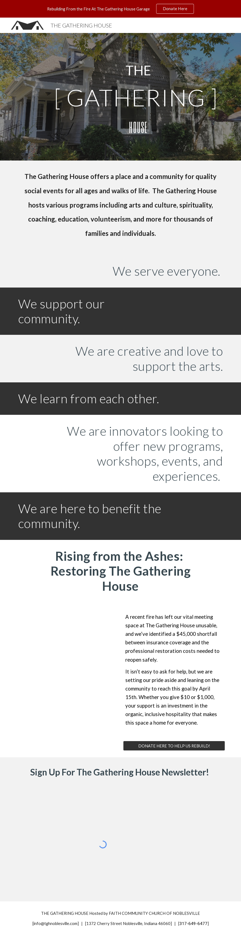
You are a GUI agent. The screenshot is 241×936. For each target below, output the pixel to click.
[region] (120, 9)
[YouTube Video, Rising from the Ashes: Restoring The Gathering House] (67, 657)
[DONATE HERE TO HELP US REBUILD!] (174, 745)
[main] (138, 70)
